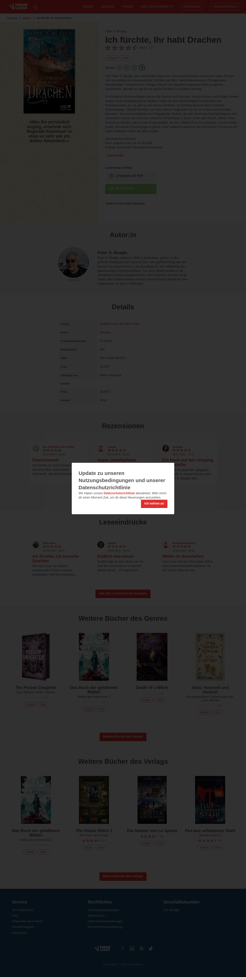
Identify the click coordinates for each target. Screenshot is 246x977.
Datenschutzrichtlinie (119, 493)
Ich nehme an (154, 503)
